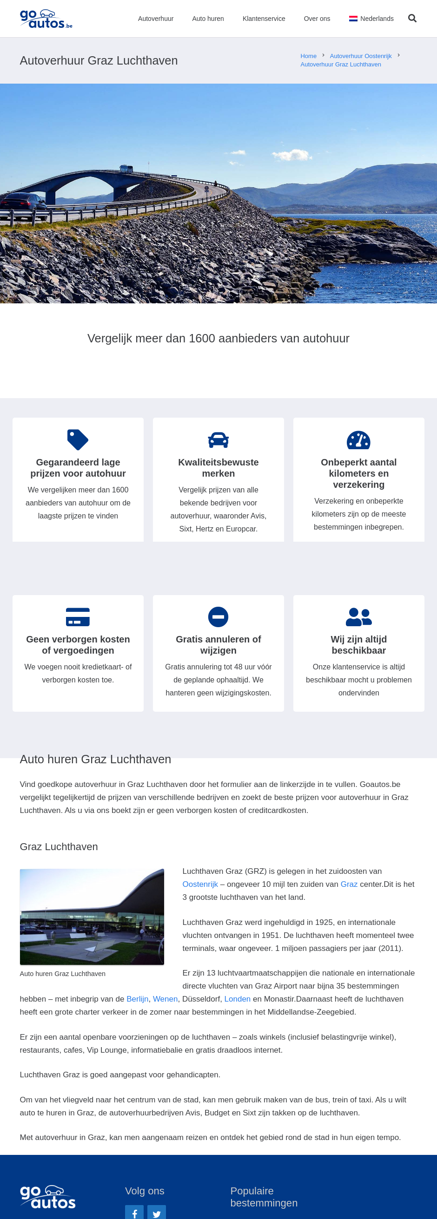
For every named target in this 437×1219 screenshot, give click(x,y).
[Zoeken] (412, 18)
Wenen (165, 999)
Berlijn (137, 999)
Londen (238, 999)
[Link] (46, 18)
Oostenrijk (200, 884)
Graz (349, 884)
